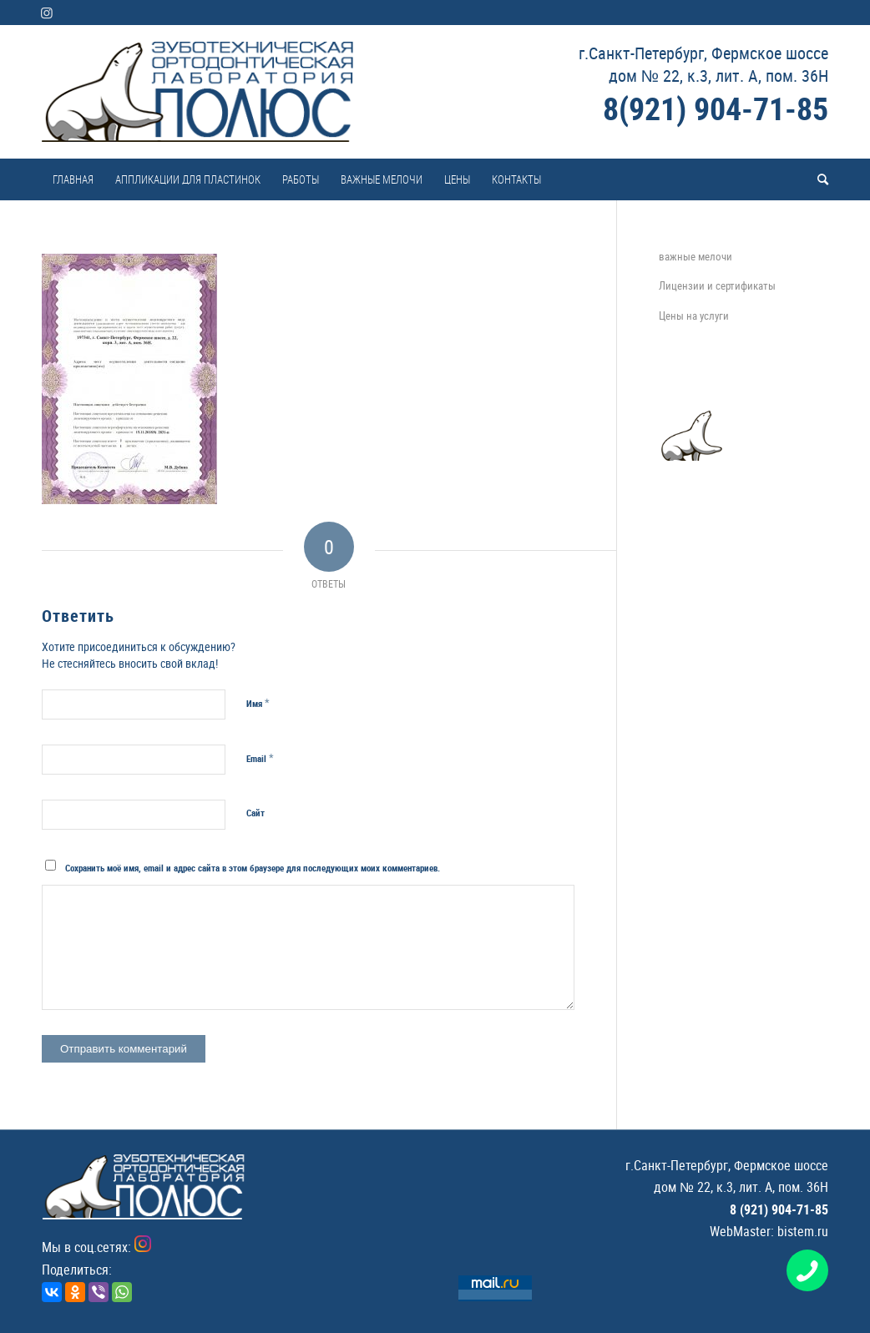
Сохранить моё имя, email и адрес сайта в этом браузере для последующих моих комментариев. (252, 867)
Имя (258, 702)
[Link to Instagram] (46, 12)
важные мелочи (695, 256)
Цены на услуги (694, 315)
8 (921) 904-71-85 (779, 1209)
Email (260, 757)
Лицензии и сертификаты (717, 285)
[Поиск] (817, 179)
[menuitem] (73, 179)
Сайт (255, 812)
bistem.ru (802, 1231)
